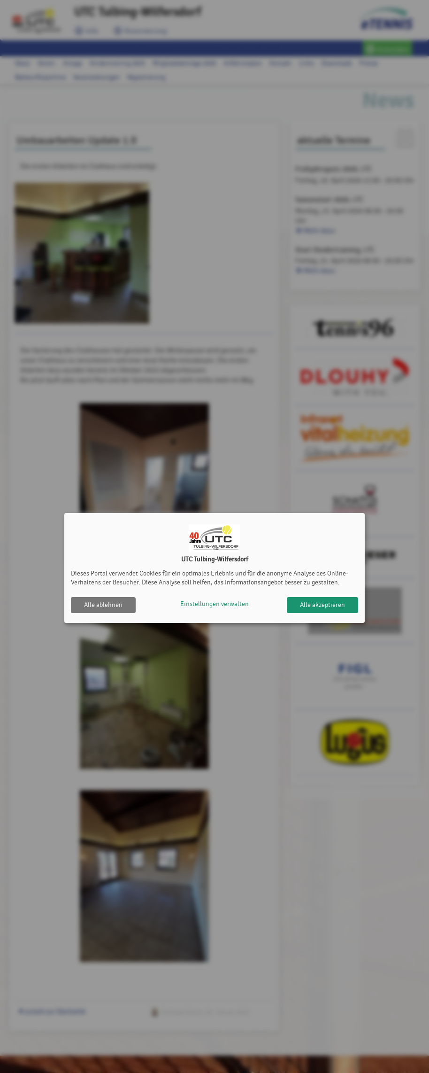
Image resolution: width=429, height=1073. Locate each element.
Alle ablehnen (103, 604)
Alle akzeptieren (322, 604)
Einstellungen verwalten (214, 604)
